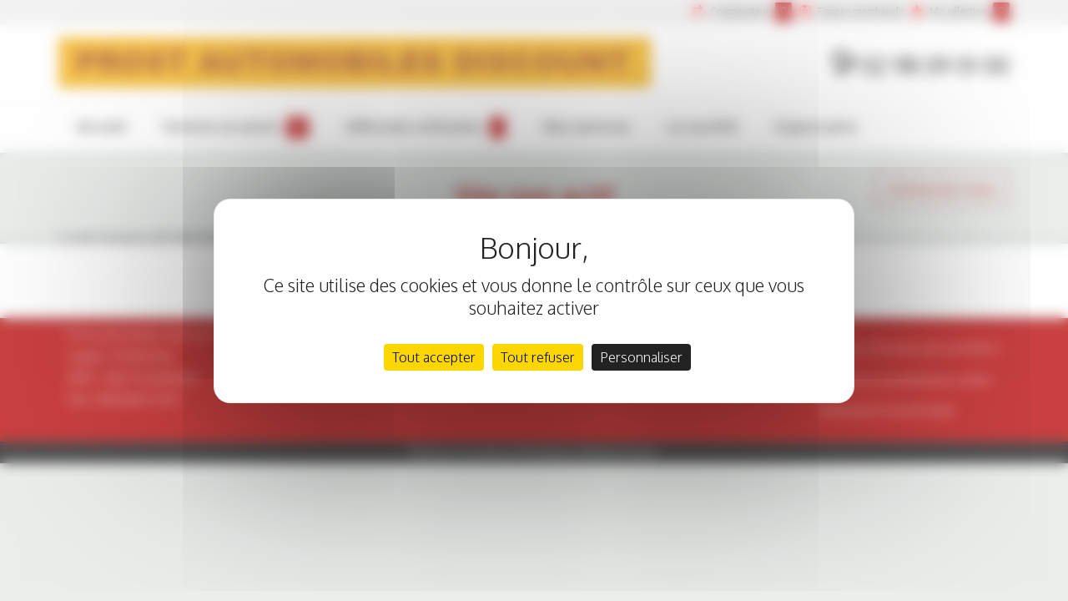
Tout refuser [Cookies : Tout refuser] (538, 357)
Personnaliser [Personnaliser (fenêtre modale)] (641, 357)
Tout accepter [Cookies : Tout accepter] (434, 357)
